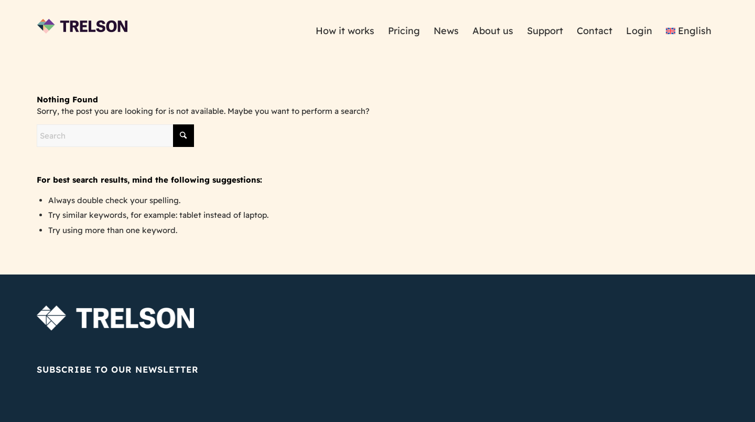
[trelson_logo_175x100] (82, 31)
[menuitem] (345, 31)
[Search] (115, 135)
